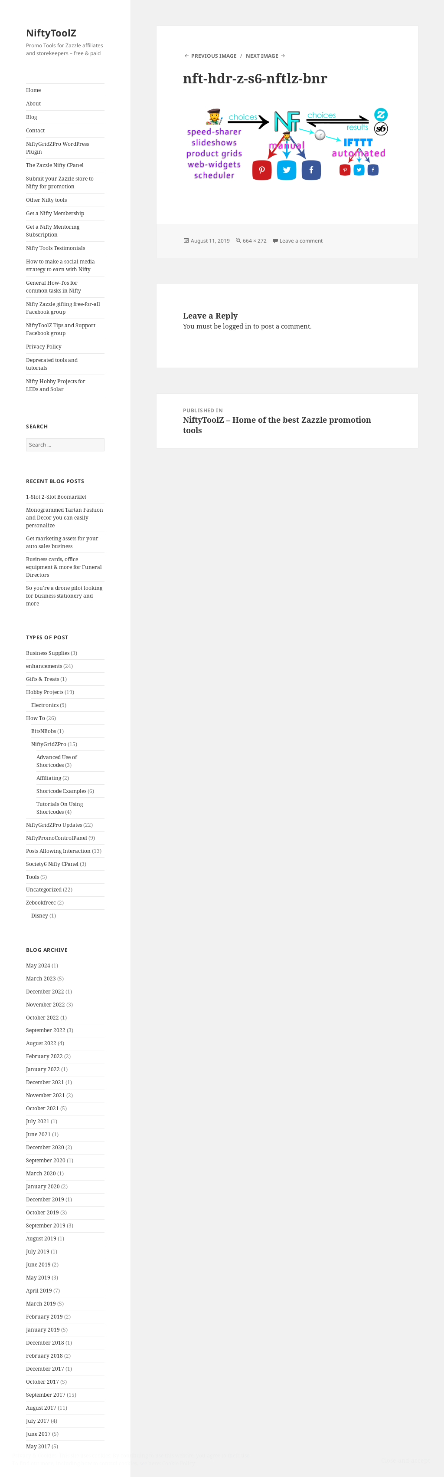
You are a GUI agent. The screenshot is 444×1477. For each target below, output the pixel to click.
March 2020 (41, 1173)
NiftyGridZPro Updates (54, 825)
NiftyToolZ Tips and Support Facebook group (60, 329)
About (33, 103)
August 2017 (41, 1407)
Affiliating (48, 778)
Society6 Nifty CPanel (52, 864)
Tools (32, 877)
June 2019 (38, 1264)
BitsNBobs (43, 731)
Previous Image (214, 55)
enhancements (44, 666)
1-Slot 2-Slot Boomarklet (56, 496)
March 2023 (41, 978)
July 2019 (37, 1251)
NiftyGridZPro (48, 744)
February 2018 (44, 1355)
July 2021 (37, 1121)
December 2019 (45, 1199)
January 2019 (43, 1329)
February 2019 (44, 1316)
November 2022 (45, 1004)
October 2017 (42, 1381)
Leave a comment (301, 240)
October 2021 (42, 1108)
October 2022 (42, 1017)
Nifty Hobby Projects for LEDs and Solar (55, 385)
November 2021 (45, 1095)
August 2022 (41, 1043)
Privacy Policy (44, 346)
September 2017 (45, 1394)
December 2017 (45, 1368)
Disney (39, 915)
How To (35, 718)
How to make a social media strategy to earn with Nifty (60, 265)
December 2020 (45, 1147)
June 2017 (38, 1434)
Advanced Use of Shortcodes (56, 761)
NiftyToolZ (51, 32)
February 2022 (44, 1056)
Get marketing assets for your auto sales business (62, 542)
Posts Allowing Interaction (58, 851)
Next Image (262, 55)
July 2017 (37, 1420)
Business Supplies (47, 653)
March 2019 (41, 1303)
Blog (31, 117)
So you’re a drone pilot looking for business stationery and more (64, 595)
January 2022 (43, 1069)
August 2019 (41, 1238)
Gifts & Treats (42, 679)
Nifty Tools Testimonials (55, 248)
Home (33, 90)
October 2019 (42, 1212)
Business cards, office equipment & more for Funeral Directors (64, 567)
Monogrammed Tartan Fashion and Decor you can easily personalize (64, 517)
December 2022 (45, 991)
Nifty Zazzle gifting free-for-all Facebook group (63, 308)
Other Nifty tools (46, 200)
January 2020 (43, 1186)
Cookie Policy (178, 1463)
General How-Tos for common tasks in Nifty (53, 286)
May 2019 (38, 1277)
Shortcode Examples (61, 791)
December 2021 (45, 1082)
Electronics (45, 705)
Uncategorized (44, 889)
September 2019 (45, 1225)
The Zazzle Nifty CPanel (55, 165)
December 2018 (45, 1342)
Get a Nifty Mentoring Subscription (52, 230)
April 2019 (39, 1290)
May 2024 (38, 965)
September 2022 (45, 1030)
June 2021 (38, 1134)
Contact (35, 130)
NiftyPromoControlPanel (56, 838)
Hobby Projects (44, 692)
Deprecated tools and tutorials (52, 364)
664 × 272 (255, 240)
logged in (237, 326)
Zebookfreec (41, 902)
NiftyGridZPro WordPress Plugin (57, 147)
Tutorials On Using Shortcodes (59, 808)
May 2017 (38, 1446)
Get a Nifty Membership (55, 213)
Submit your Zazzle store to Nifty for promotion (60, 182)
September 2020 (45, 1160)
